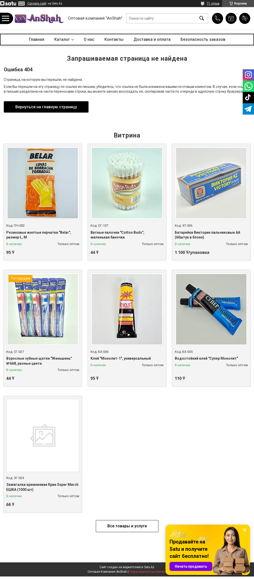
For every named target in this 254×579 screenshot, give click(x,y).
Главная (36, 39)
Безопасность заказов (203, 39)
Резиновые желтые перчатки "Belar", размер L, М (38, 235)
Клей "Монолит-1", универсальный (121, 358)
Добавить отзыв (244, 18)
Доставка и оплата (152, 39)
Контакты (113, 39)
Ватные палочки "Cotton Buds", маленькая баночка (117, 235)
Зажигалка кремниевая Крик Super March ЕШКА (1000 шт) (42, 487)
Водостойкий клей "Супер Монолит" (206, 358)
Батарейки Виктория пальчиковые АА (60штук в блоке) (207, 235)
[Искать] (202, 18)
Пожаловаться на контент (147, 571)
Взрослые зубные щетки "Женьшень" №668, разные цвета (39, 360)
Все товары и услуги (127, 526)
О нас (89, 39)
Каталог (62, 39)
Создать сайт (37, 3)
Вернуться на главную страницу (46, 107)
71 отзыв (213, 3)
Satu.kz (149, 567)
